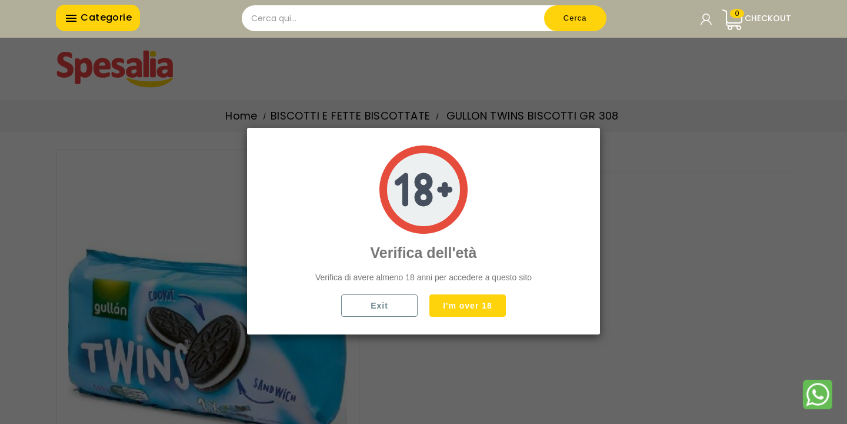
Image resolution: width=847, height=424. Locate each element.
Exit (379, 305)
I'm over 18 (467, 305)
